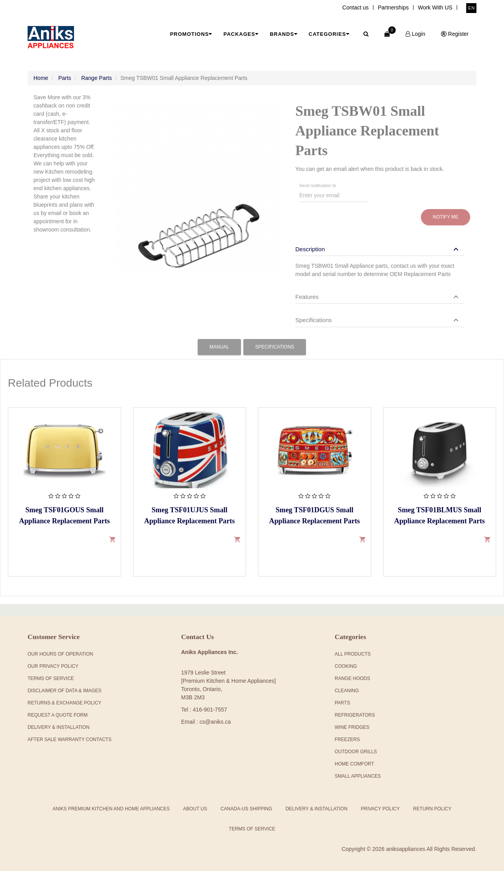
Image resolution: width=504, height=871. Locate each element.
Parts (64, 78)
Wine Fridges (352, 727)
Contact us (355, 7)
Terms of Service (252, 829)
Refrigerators (355, 715)
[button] (378, 249)
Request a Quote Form (57, 715)
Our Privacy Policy (53, 666)
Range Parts (96, 78)
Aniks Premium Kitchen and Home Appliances (111, 809)
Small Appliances (358, 776)
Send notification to (317, 185)
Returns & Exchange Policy (64, 703)
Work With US (435, 7)
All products (353, 654)
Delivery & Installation (58, 727)
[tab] (380, 245)
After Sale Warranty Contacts (69, 739)
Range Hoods (352, 678)
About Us (195, 809)
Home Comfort (354, 764)
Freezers (347, 739)
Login (415, 34)
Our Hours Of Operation (60, 654)
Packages (241, 34)
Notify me (445, 217)
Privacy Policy (380, 809)
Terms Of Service (51, 678)
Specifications (274, 347)
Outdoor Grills (356, 751)
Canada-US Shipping (246, 809)
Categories (329, 34)
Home (40, 78)
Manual (219, 347)
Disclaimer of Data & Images (65, 690)
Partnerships (393, 7)
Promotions (191, 34)
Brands (284, 34)
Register (455, 34)
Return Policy (432, 809)
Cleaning (347, 690)
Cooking (346, 666)
